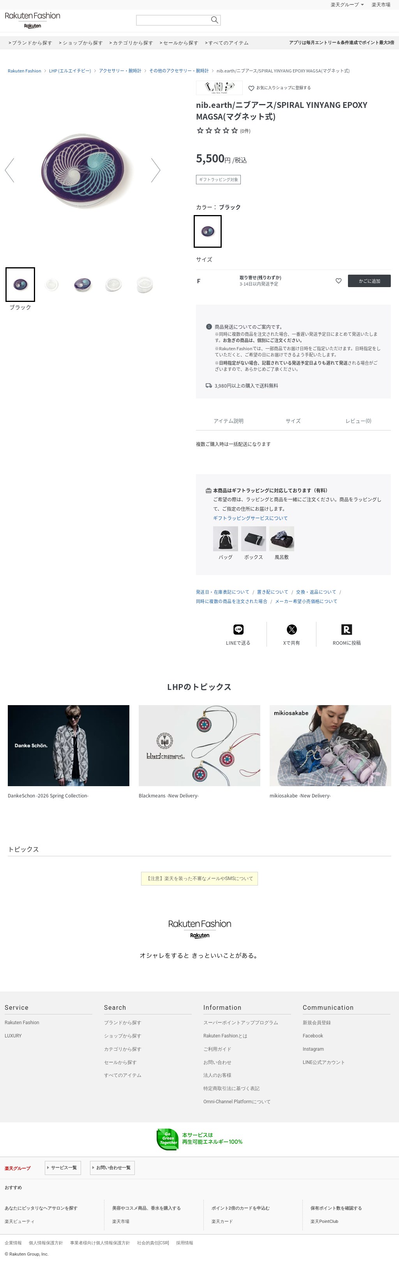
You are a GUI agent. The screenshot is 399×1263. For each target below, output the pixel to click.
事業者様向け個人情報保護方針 (100, 1242)
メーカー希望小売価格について (306, 601)
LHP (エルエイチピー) (70, 71)
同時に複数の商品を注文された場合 (231, 601)
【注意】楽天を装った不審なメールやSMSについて (200, 878)
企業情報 (13, 1242)
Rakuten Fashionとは (225, 1036)
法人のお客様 (217, 1075)
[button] (9, 170)
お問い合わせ (217, 1062)
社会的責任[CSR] (153, 1242)
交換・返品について (316, 592)
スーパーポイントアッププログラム (240, 1022)
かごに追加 (369, 281)
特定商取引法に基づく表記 (231, 1088)
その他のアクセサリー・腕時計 (179, 71)
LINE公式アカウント (324, 1062)
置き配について (272, 592)
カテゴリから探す (122, 1049)
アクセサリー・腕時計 (120, 71)
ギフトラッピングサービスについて (250, 518)
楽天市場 (381, 4)
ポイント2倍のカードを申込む (241, 1208)
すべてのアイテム (122, 1075)
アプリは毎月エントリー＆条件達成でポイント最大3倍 (341, 42)
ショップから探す (122, 1036)
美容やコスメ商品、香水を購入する (146, 1208)
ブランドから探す (122, 1022)
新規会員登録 (317, 1022)
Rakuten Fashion (65, 20)
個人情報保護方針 (46, 1242)
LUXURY (13, 1036)
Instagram (313, 1049)
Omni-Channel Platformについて (237, 1101)
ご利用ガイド (217, 1049)
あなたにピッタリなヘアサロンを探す (41, 1208)
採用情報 (184, 1242)
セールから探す (120, 1062)
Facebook (313, 1036)
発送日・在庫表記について (222, 592)
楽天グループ (345, 4)
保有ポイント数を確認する (336, 1208)
